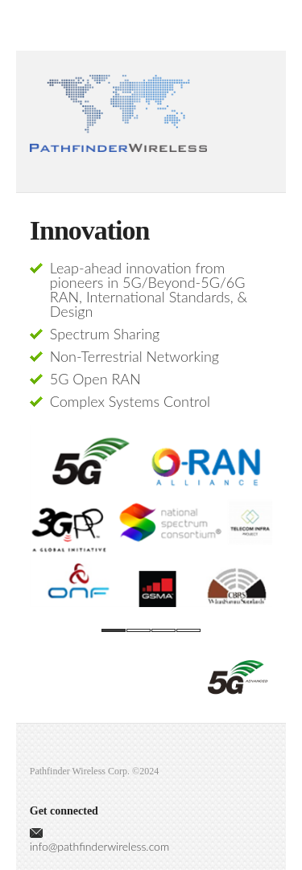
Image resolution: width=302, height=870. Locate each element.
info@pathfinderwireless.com (99, 846)
